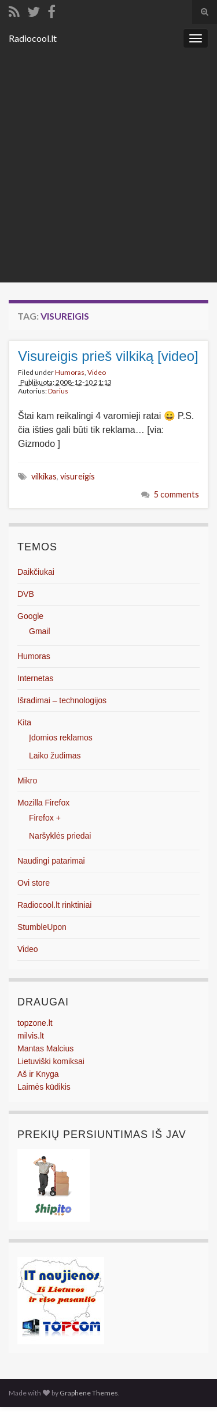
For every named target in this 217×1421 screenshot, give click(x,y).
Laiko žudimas (55, 755)
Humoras (69, 372)
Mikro (27, 780)
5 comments (176, 494)
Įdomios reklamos (61, 737)
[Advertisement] (108, 168)
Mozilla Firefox (43, 802)
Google (30, 616)
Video (96, 372)
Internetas (35, 678)
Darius (58, 390)
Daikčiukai (35, 572)
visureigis (77, 476)
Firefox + (45, 817)
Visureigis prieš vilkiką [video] (108, 356)
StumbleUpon (42, 927)
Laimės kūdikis (44, 1086)
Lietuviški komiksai (50, 1061)
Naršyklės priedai (60, 835)
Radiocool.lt (33, 38)
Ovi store (33, 882)
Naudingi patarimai (51, 860)
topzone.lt (35, 1023)
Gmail (39, 631)
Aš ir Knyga (38, 1074)
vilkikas (44, 476)
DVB (25, 594)
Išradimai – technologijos (61, 700)
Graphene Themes (89, 1392)
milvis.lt (30, 1035)
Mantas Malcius (45, 1048)
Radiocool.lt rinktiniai (54, 905)
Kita (24, 722)
